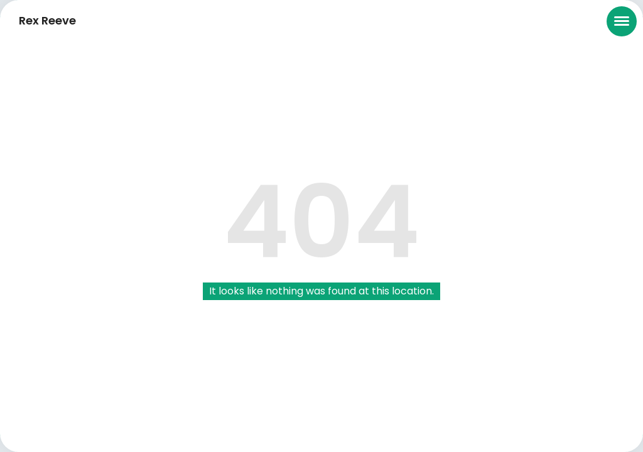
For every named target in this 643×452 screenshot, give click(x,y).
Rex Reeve (47, 20)
